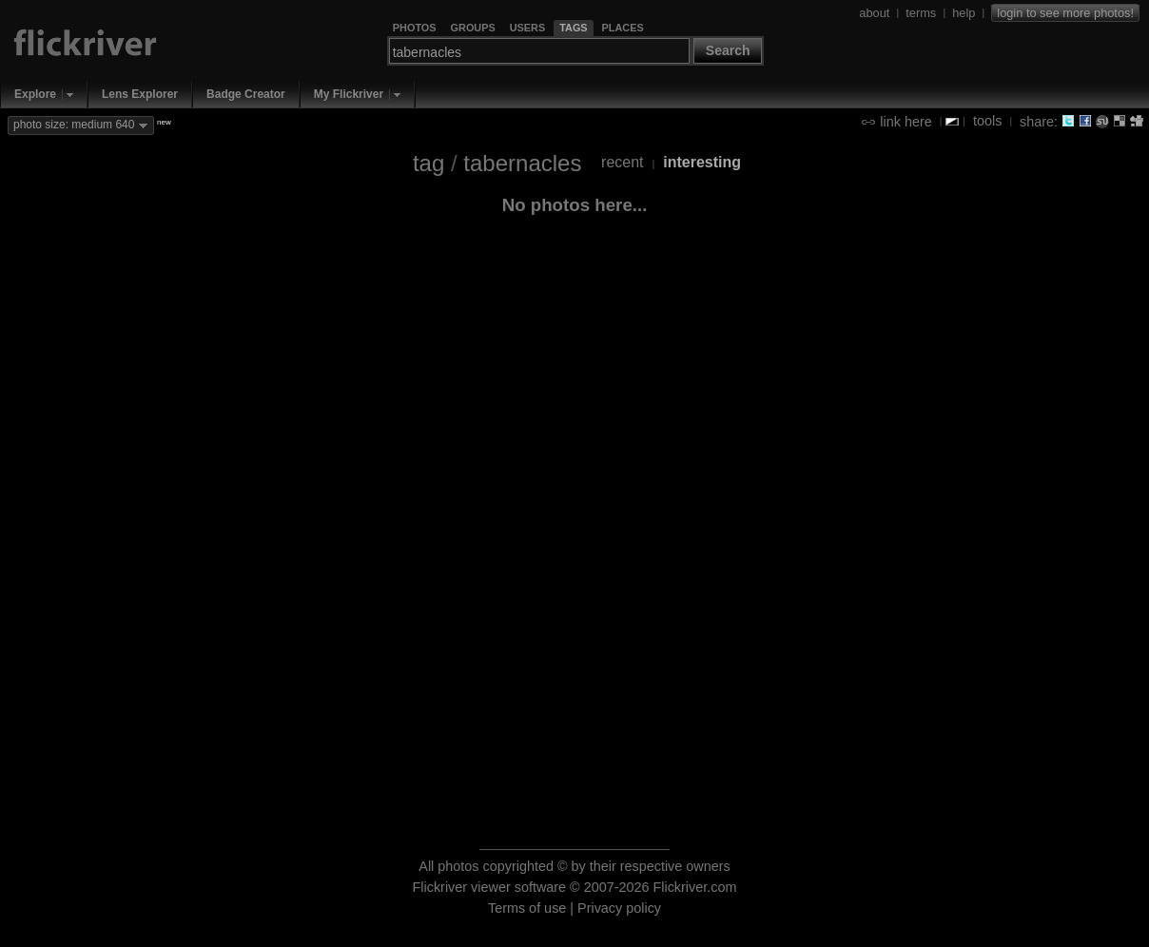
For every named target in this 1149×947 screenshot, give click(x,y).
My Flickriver (348, 94)
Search (728, 50)
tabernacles (522, 163)
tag (428, 163)
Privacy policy (619, 908)
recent (622, 162)
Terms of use (527, 908)
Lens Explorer (140, 94)
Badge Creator (245, 94)
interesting (702, 162)
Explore (35, 94)
